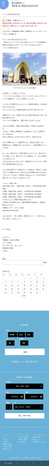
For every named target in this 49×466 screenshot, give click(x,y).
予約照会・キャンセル (38, 442)
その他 (4, 251)
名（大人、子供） (23, 407)
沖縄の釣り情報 (7, 248)
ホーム (5, 437)
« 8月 (23, 296)
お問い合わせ (36, 437)
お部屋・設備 (7, 444)
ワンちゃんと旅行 (23, 437)
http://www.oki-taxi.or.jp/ (10, 210)
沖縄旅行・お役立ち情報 (10, 240)
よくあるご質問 (7, 446)
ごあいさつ (6, 439)
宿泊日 (8, 330)
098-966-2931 (31, 362)
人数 (7, 339)
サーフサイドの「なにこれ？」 (13, 245)
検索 (4, 259)
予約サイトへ (7, 448)
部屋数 (21, 339)
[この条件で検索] (24, 416)
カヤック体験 (21, 442)
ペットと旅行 (7, 243)
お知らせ (5, 442)
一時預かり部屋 (22, 439)
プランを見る (8, 463)
